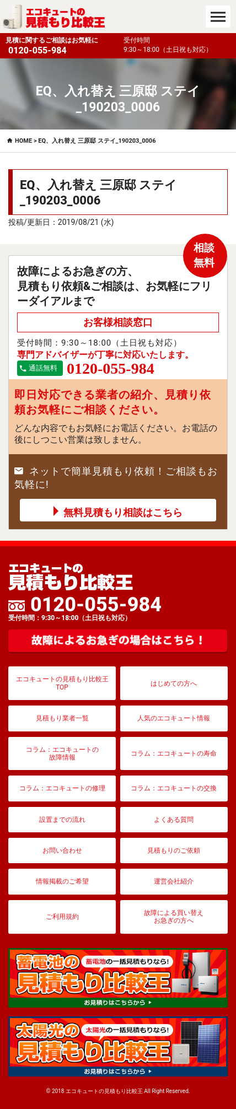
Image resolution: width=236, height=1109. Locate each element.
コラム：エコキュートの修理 (62, 788)
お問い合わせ (62, 850)
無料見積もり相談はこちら (123, 512)
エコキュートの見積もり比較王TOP (62, 683)
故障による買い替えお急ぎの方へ (173, 916)
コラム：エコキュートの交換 (174, 788)
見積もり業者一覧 (62, 718)
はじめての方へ (174, 683)
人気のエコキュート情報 (173, 718)
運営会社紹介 (174, 881)
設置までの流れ (62, 819)
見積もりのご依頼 (173, 850)
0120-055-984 (85, 608)
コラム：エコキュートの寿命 (174, 753)
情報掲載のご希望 (62, 881)
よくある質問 (174, 819)
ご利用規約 (62, 916)
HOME (23, 140)
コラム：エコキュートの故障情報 (62, 753)
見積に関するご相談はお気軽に (62, 46)
